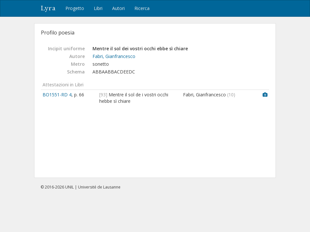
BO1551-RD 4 (57, 95)
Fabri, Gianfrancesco (113, 56)
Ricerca (142, 8)
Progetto (74, 8)
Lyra (48, 8)
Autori (118, 8)
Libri (98, 8)
